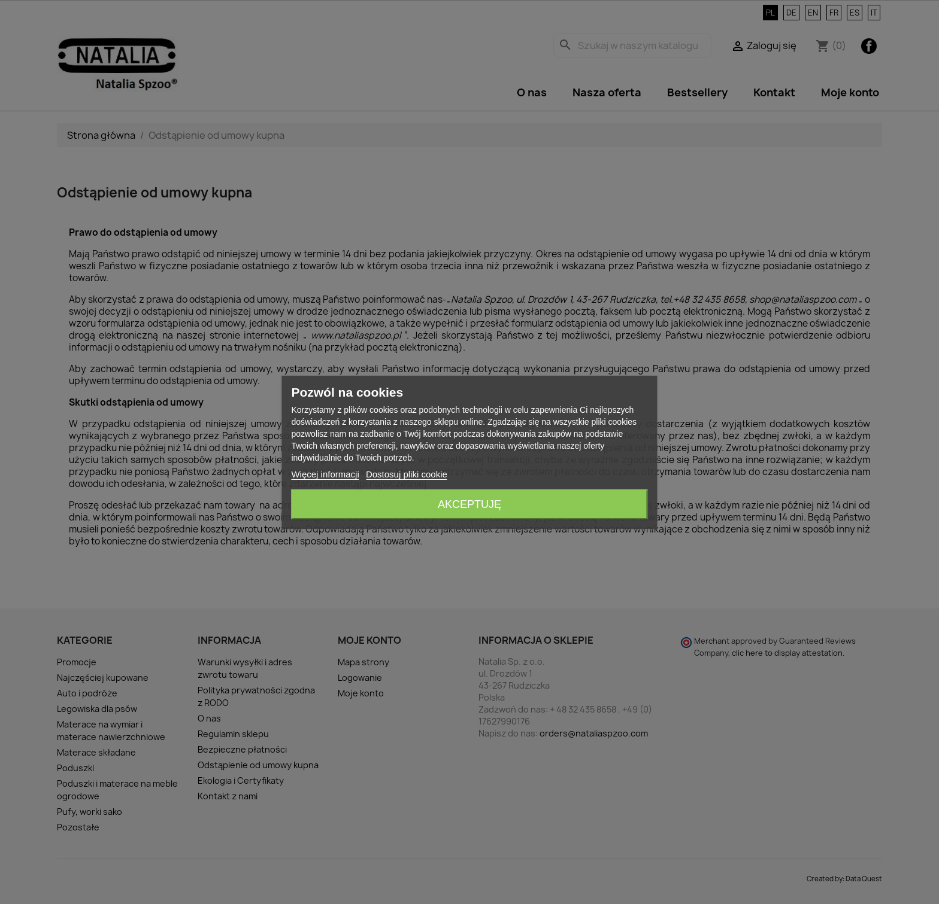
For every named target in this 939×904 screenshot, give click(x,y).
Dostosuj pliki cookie (406, 474)
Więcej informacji (325, 474)
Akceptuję (469, 504)
